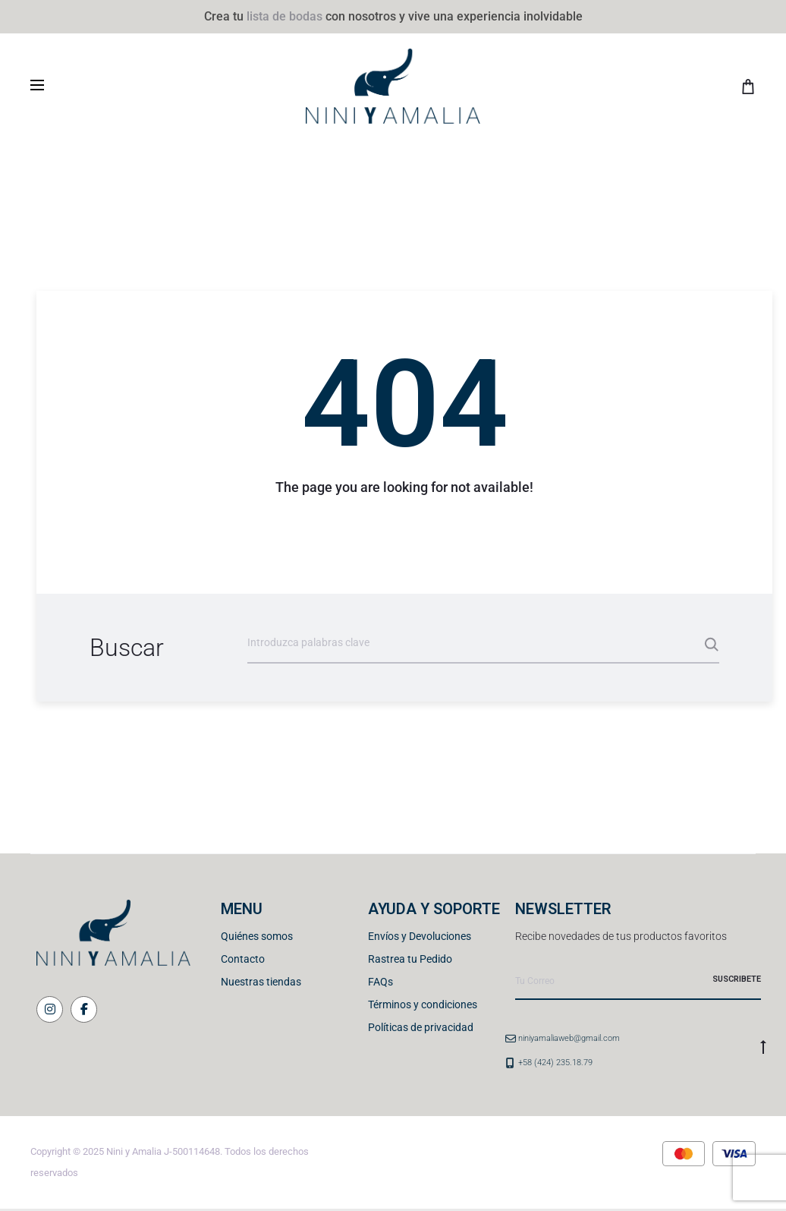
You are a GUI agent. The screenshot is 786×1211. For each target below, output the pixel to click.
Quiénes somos (257, 936)
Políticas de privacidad (420, 1027)
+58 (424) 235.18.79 (555, 1063)
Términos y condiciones (422, 1004)
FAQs (380, 982)
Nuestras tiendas (261, 982)
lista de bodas (284, 16)
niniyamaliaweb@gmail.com (569, 1038)
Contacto (243, 959)
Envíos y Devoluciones (419, 936)
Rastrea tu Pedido (410, 959)
